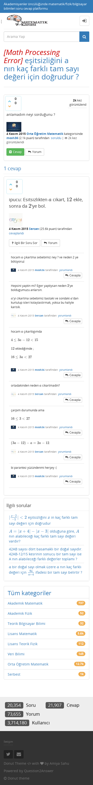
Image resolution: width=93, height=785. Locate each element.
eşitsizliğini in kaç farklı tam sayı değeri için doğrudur (43, 520)
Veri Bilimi (16, 654)
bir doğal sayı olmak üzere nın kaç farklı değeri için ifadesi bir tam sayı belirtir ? (45, 570)
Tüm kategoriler (29, 593)
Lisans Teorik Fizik (22, 643)
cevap (17, 152)
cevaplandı (16, 233)
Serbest (14, 674)
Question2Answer (39, 770)
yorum (36, 152)
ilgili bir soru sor (26, 243)
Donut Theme (15, 763)
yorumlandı (66, 270)
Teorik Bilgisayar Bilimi (26, 623)
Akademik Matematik (25, 603)
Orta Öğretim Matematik (45, 134)
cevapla (75, 275)
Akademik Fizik (20, 613)
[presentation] (32, 56)
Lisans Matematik (22, 633)
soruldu (56, 138)
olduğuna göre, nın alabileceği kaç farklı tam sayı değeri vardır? (44, 536)
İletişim (8, 741)
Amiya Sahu (59, 763)
